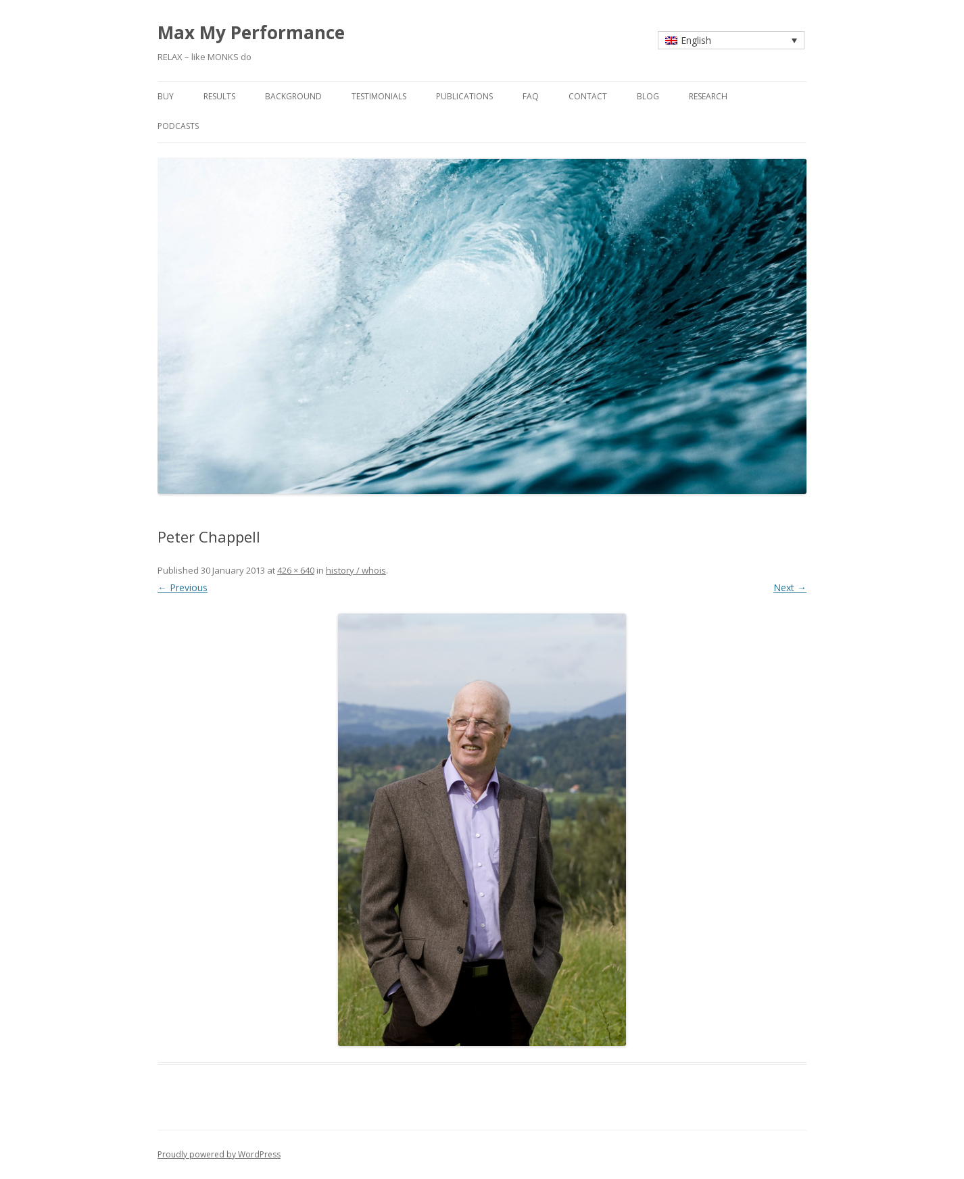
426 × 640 (295, 570)
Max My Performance (251, 32)
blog (648, 96)
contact (588, 96)
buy (166, 96)
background (293, 96)
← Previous (183, 587)
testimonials (379, 96)
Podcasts (178, 126)
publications (464, 96)
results (219, 96)
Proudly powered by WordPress (219, 1154)
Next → (789, 587)
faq (531, 96)
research (708, 96)
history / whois (356, 570)
